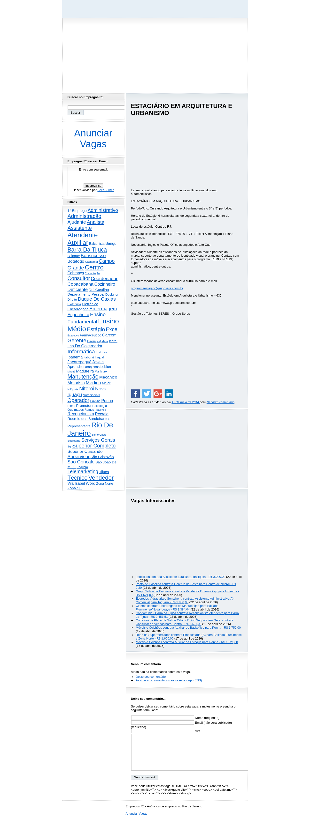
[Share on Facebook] (135, 393)
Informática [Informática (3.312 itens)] (81, 351)
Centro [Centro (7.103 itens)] (94, 267)
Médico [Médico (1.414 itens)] (93, 382)
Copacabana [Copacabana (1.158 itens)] (80, 284)
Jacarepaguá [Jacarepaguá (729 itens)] (80, 361)
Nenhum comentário (220, 402)
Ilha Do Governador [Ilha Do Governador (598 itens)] (85, 346)
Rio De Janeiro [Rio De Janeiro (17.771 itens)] (90, 429)
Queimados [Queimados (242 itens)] (76, 409)
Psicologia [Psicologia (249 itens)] (99, 406)
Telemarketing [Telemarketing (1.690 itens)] (83, 471)
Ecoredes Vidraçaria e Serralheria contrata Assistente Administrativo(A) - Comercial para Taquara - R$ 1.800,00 (186, 600)
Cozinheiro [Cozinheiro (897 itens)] (104, 284)
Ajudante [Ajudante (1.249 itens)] (77, 222)
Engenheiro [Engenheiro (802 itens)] (78, 314)
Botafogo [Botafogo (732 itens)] (76, 261)
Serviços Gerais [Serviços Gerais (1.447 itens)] (98, 440)
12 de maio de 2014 (185, 402)
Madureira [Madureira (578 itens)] (85, 371)
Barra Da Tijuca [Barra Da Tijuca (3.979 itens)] (87, 249)
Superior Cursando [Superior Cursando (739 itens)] (85, 451)
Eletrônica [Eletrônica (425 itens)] (90, 304)
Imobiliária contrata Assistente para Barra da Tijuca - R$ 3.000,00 (180, 577)
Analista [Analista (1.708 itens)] (95, 222)
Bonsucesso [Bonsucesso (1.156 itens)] (93, 255)
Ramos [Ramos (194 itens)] (89, 409)
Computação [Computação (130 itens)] (92, 273)
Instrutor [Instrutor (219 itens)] (101, 352)
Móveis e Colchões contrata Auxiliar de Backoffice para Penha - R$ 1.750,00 (188, 627)
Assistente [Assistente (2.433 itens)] (80, 228)
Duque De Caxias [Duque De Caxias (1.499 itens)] (97, 299)
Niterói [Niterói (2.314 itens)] (86, 389)
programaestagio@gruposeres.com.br (157, 288)
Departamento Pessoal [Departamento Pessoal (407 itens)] (86, 294)
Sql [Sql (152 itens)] (69, 446)
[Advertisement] (155, 54)
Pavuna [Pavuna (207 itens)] (95, 401)
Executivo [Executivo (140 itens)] (73, 335)
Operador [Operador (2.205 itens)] (78, 400)
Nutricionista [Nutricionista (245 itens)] (91, 395)
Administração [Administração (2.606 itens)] (84, 216)
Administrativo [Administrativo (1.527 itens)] (103, 210)
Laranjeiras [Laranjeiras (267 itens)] (91, 367)
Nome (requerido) (175, 718)
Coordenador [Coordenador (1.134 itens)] (104, 278)
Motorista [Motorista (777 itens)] (76, 382)
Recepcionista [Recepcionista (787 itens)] (81, 413)
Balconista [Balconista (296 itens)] (97, 244)
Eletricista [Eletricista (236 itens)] (74, 304)
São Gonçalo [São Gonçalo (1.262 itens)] (81, 461)
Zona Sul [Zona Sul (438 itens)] (75, 488)
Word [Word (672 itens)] (90, 483)
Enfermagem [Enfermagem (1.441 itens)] (103, 308)
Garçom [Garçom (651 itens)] (109, 335)
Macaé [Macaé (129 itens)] (71, 371)
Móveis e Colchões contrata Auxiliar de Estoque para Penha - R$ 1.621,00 (187, 642)
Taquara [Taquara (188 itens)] (82, 467)
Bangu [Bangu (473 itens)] (110, 243)
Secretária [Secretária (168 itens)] (74, 440)
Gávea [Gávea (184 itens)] (91, 341)
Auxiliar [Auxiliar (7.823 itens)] (78, 242)
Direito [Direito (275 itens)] (72, 299)
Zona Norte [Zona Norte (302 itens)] (104, 483)
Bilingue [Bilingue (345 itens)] (74, 256)
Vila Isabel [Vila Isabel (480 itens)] (76, 483)
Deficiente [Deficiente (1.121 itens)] (78, 289)
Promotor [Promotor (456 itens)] (84, 405)
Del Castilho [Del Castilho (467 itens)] (99, 290)
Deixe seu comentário (151, 676)
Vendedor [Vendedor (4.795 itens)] (101, 477)
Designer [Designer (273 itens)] (111, 294)
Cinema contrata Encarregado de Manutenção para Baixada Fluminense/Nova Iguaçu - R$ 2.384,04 (177, 607)
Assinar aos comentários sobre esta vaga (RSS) (169, 680)
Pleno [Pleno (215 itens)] (71, 406)
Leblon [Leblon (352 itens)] (105, 367)
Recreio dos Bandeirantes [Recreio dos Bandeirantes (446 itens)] (89, 419)
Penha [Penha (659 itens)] (107, 400)
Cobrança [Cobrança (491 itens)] (76, 273)
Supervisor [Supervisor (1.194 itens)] (79, 456)
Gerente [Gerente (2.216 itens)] (77, 340)
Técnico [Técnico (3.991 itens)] (78, 478)
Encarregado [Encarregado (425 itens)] (78, 309)
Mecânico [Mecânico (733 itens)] (108, 377)
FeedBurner (105, 190)
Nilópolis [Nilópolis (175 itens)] (73, 389)
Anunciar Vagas (93, 138)
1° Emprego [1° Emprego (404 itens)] (77, 210)
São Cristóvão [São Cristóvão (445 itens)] (102, 457)
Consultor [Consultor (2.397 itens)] (79, 278)
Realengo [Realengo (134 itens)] (100, 409)
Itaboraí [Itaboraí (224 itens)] (89, 357)
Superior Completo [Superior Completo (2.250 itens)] (94, 446)
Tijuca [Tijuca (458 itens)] (104, 472)
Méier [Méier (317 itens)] (106, 383)
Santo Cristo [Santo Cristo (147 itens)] (99, 434)
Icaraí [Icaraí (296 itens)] (113, 341)
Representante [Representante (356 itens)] (79, 426)
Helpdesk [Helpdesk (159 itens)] (102, 341)
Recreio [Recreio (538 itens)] (101, 414)
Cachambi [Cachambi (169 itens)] (91, 261)
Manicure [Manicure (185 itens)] (101, 371)
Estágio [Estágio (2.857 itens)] (96, 329)
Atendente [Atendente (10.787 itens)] (83, 235)
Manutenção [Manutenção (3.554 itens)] (83, 376)
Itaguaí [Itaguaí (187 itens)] (99, 357)
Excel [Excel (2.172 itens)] (112, 329)
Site (166, 731)
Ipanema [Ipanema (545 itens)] (75, 357)
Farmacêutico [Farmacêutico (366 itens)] (90, 335)
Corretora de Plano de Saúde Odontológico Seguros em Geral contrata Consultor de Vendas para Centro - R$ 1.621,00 (184, 622)
